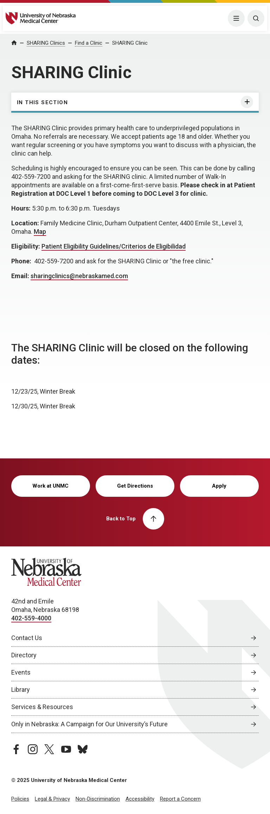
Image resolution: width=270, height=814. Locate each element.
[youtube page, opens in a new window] (66, 749)
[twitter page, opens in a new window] (49, 749)
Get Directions (135, 486)
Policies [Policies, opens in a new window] (20, 799)
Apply (219, 486)
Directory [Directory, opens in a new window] (24, 655)
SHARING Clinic (130, 43)
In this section (42, 102)
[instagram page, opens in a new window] (33, 749)
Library (20, 689)
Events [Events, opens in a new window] (21, 672)
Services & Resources (42, 706)
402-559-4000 (31, 618)
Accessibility (140, 799)
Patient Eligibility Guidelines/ (81, 246)
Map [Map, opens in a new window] (40, 231)
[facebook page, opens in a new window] (16, 749)
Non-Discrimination (98, 799)
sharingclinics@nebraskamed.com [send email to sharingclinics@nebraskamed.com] (79, 276)
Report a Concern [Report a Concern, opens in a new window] (180, 799)
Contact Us (26, 637)
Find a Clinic (88, 43)
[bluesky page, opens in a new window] (83, 749)
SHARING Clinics (46, 43)
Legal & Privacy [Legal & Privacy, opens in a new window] (52, 799)
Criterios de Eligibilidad (153, 246)
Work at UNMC (50, 486)
